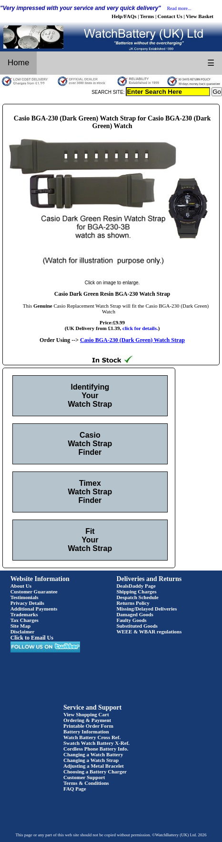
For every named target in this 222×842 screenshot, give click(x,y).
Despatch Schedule (137, 597)
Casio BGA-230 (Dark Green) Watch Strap (132, 340)
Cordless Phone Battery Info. (95, 749)
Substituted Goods (137, 626)
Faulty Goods (131, 620)
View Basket (199, 16)
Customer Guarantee (34, 591)
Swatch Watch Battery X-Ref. (96, 743)
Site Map (20, 626)
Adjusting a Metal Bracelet (93, 766)
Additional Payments (34, 608)
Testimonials (24, 597)
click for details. (140, 328)
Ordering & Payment (87, 720)
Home (18, 62)
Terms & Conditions (86, 783)
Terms (147, 16)
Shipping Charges (136, 591)
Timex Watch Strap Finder (90, 491)
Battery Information (86, 731)
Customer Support (84, 777)
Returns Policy (132, 603)
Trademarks (24, 614)
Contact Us (170, 16)
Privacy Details (27, 603)
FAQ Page (74, 789)
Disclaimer (22, 631)
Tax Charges (24, 620)
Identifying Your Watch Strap (90, 395)
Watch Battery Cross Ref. (92, 737)
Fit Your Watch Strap (90, 539)
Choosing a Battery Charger (95, 771)
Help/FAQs (123, 16)
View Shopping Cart (86, 714)
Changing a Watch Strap (91, 760)
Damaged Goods (134, 614)
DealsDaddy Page (135, 586)
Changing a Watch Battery (93, 754)
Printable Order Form (88, 726)
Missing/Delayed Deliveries (146, 608)
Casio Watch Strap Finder (90, 443)
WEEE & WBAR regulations (149, 631)
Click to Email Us (31, 637)
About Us (20, 586)
